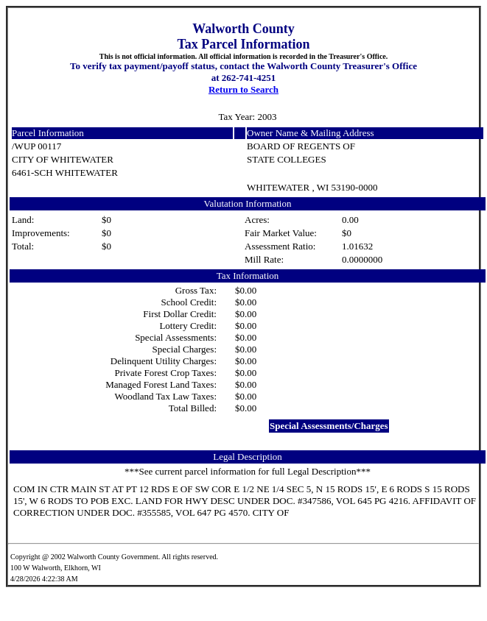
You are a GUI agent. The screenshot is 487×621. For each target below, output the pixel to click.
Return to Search (243, 89)
